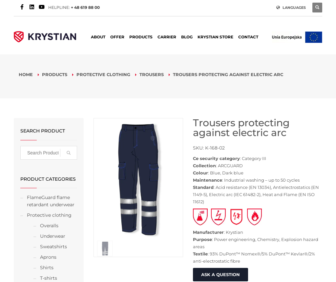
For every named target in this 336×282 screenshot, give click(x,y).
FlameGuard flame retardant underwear (50, 201)
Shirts (46, 268)
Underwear (52, 236)
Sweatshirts (53, 247)
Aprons (48, 257)
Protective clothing (49, 215)
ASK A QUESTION (220, 274)
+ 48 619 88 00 (85, 7)
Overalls (49, 226)
